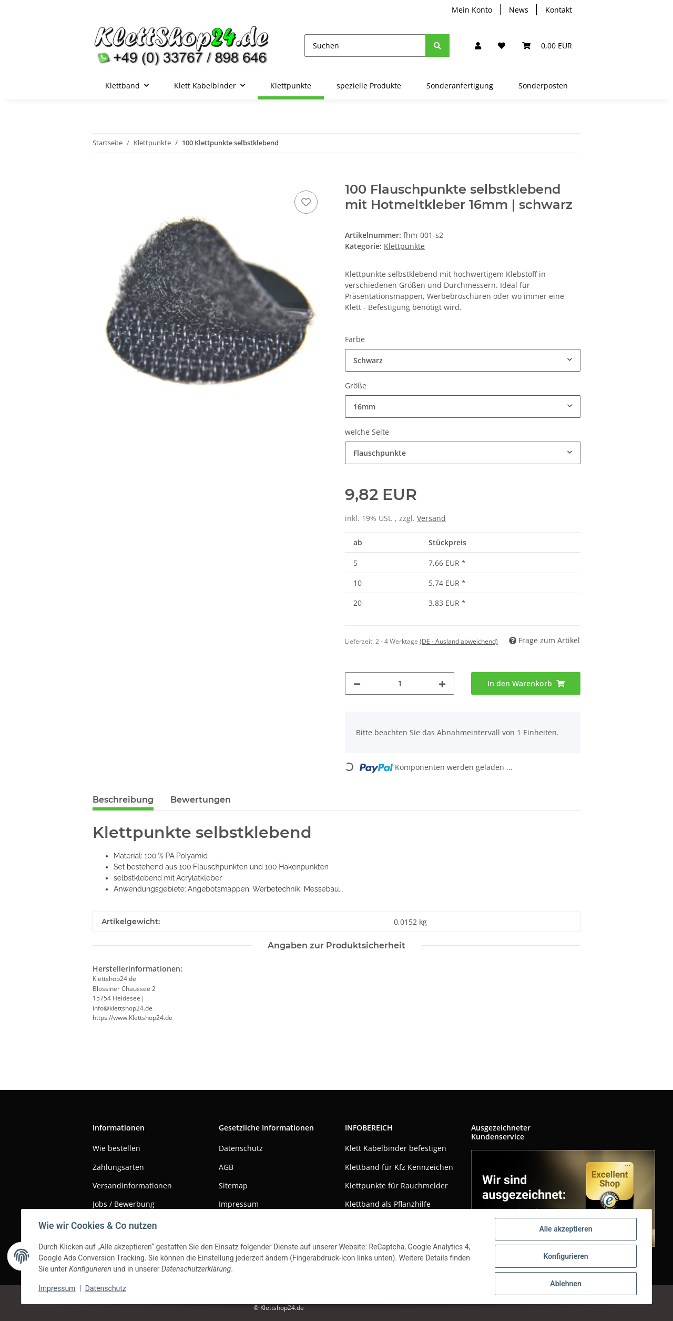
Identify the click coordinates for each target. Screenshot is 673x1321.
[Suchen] (365, 45)
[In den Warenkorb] (101, 176)
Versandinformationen (132, 1185)
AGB (226, 1167)
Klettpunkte (404, 246)
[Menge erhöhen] (442, 683)
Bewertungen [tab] (200, 800)
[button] (478, 45)
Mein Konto (472, 10)
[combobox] (462, 360)
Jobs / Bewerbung (124, 1204)
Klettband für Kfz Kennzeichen (399, 1167)
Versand (431, 518)
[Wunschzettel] (502, 45)
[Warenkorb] (547, 45)
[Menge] (399, 683)
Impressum (239, 1204)
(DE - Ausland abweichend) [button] (459, 641)
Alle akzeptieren (565, 1229)
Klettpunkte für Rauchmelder (396, 1185)
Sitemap (233, 1185)
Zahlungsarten (118, 1167)
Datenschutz (241, 1148)
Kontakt (558, 10)
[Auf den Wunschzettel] (306, 202)
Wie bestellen (116, 1148)
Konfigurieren (565, 1256)
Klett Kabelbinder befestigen (395, 1148)
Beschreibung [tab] (123, 800)
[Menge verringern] (357, 683)
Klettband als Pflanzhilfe (388, 1204)
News (518, 10)
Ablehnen (565, 1283)
